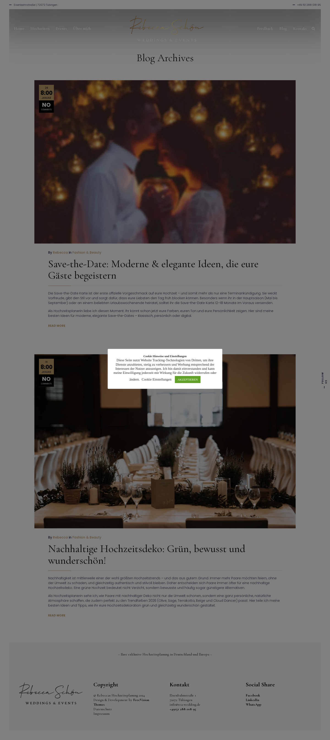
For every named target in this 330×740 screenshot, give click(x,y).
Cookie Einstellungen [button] (156, 379)
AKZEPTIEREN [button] (188, 379)
